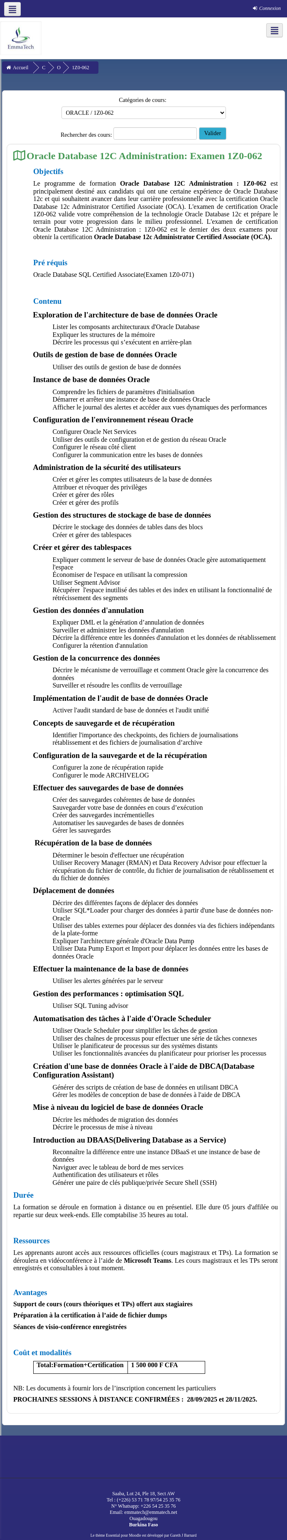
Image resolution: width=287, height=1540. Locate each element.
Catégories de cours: (142, 100)
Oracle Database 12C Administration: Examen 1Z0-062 (144, 155)
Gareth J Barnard (183, 1535)
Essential (113, 1535)
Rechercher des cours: (87, 135)
